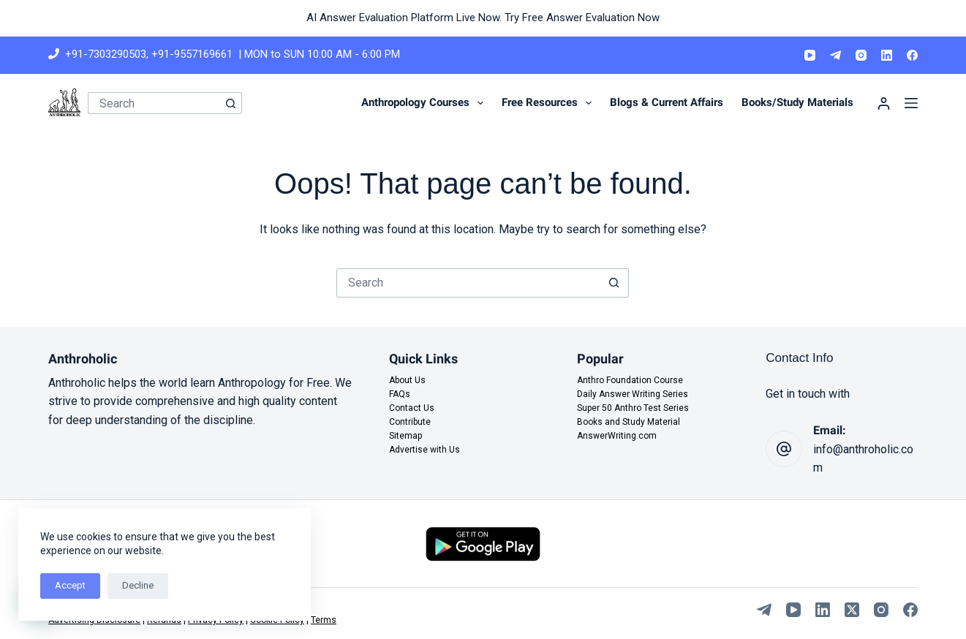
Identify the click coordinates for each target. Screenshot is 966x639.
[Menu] (911, 103)
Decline (138, 585)
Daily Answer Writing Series (632, 394)
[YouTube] (809, 55)
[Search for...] (154, 103)
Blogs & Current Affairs (666, 102)
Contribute (410, 422)
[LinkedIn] (886, 55)
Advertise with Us (424, 450)
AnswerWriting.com (617, 436)
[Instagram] (861, 55)
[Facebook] (912, 55)
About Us (407, 380)
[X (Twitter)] (852, 609)
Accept (70, 585)
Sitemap (405, 436)
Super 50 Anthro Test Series (633, 408)
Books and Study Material (628, 422)
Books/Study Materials (797, 102)
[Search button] (231, 103)
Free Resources (549, 103)
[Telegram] (835, 55)
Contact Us (411, 408)
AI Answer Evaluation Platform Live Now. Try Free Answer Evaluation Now (483, 17)
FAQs (399, 394)
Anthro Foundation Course (630, 380)
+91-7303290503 (105, 54)
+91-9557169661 (192, 54)
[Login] (884, 103)
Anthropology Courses (425, 103)
